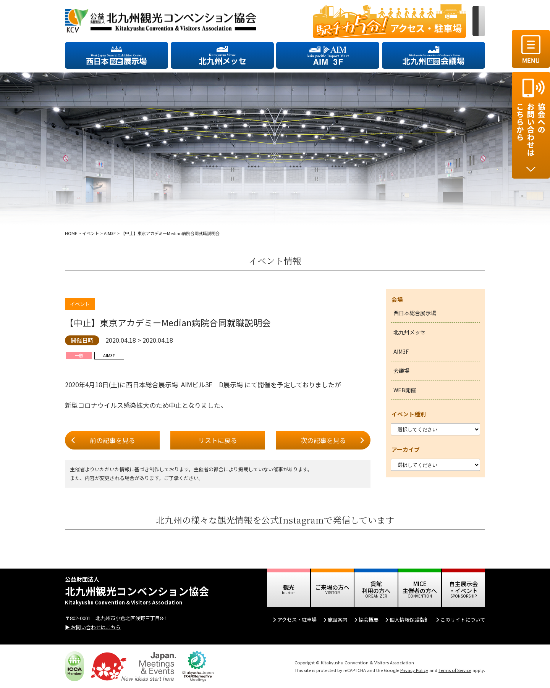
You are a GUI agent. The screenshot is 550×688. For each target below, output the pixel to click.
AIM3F (401, 351)
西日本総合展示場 (414, 313)
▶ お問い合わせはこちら (93, 627)
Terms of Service (454, 670)
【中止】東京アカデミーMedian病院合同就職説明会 (168, 322)
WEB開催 (404, 390)
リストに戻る (217, 440)
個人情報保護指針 (409, 619)
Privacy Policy (414, 670)
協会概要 (369, 619)
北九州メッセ (409, 332)
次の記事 (323, 440)
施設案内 (338, 619)
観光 (288, 587)
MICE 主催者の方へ (420, 587)
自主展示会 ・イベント (463, 587)
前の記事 (112, 440)
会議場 (401, 370)
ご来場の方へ (332, 587)
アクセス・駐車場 (297, 619)
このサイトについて (462, 619)
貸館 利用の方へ (376, 587)
